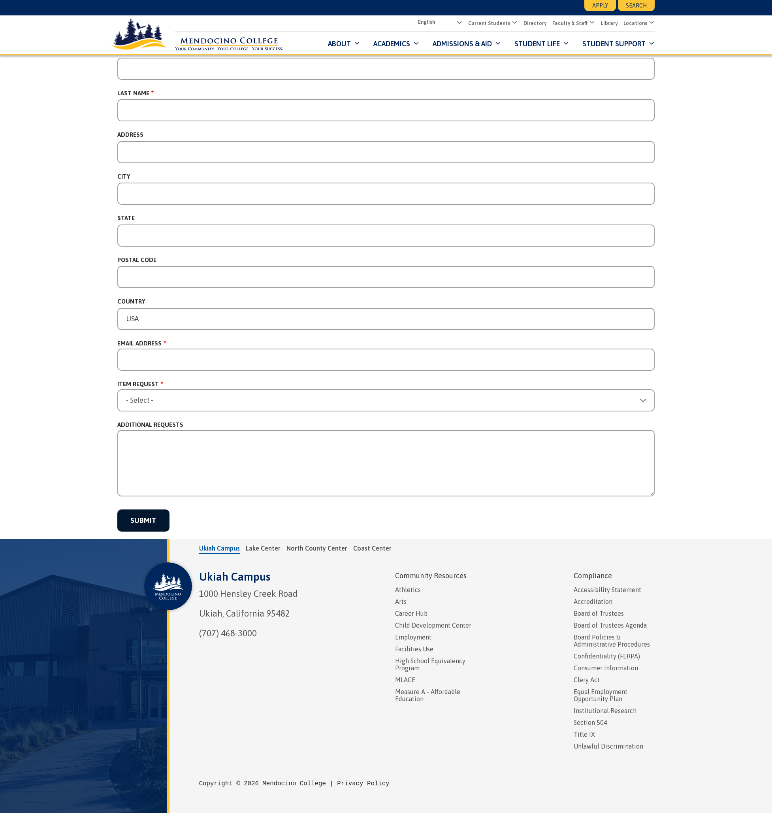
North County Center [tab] (316, 548)
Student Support (614, 43)
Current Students (489, 23)
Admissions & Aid (462, 43)
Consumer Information (606, 668)
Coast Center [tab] (372, 548)
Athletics (408, 589)
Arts (401, 601)
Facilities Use (414, 649)
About (339, 43)
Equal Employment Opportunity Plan (600, 695)
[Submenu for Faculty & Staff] (591, 22)
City (123, 176)
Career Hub (411, 613)
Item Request (138, 384)
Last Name (133, 93)
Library (609, 23)
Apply (600, 5)
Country (131, 301)
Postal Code (136, 260)
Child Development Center (433, 625)
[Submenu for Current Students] (514, 22)
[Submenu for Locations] (651, 22)
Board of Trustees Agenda (610, 625)
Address (130, 134)
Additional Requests (150, 424)
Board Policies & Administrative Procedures (612, 641)
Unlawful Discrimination (608, 746)
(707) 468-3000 (228, 633)
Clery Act (587, 679)
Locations (635, 23)
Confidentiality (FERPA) (607, 656)
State (126, 218)
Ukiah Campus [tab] (219, 548)
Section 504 (590, 722)
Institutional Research (605, 710)
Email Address (139, 343)
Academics (391, 43)
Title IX (584, 734)
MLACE (405, 679)
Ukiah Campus (234, 576)
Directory (534, 23)
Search (636, 5)
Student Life (537, 43)
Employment (413, 637)
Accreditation (593, 601)
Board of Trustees (599, 613)
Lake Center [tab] (263, 548)
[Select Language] (439, 22)
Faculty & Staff (569, 23)
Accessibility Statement (607, 589)
